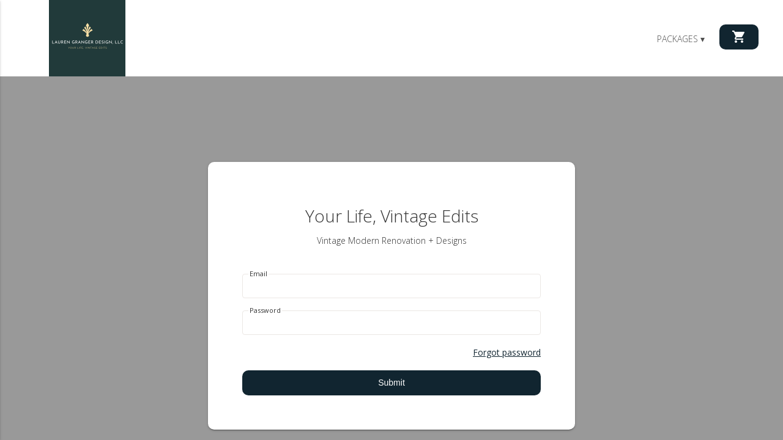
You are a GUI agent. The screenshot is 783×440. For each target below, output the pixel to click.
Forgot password (507, 352)
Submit (391, 382)
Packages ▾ (681, 39)
